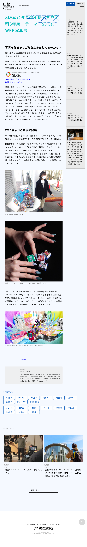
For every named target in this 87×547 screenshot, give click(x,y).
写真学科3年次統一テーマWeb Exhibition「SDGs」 (18, 81)
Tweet (23, 361)
